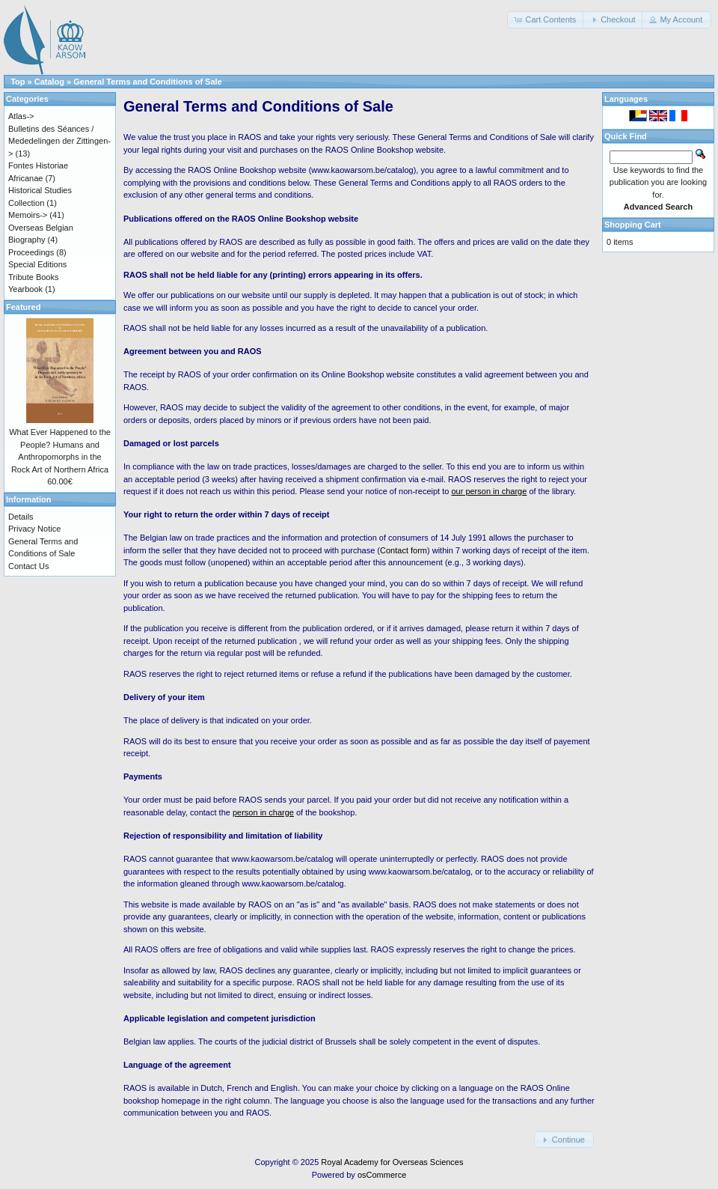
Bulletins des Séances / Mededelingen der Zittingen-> (59, 141)
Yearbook (25, 289)
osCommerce (382, 1174)
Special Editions (37, 264)
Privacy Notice (34, 528)
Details (21, 516)
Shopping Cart (632, 224)
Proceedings (31, 252)
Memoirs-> (27, 214)
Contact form (403, 550)
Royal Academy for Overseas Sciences (392, 1162)
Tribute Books (33, 277)
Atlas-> (21, 116)
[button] (546, 19)
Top (17, 81)
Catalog (49, 81)
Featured (23, 306)
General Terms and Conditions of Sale (147, 81)
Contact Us (28, 566)
